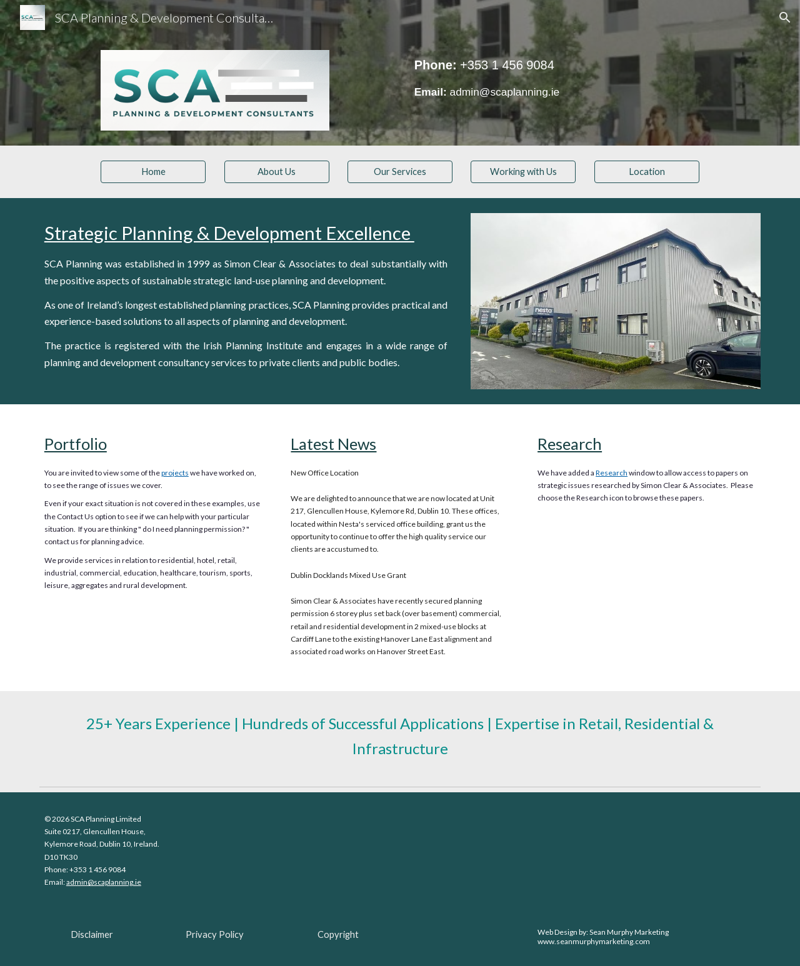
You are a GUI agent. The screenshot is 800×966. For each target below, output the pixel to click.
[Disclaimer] (91, 934)
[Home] (153, 171)
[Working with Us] (523, 171)
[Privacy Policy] (215, 934)
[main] (523, 78)
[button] (785, 17)
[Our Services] (400, 171)
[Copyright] (338, 934)
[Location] (647, 171)
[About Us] (277, 171)
